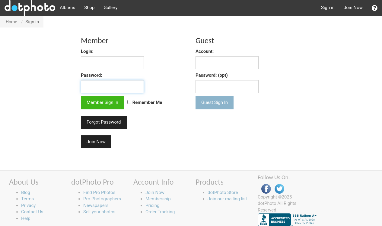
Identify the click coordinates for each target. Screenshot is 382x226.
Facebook (266, 189)
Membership (158, 199)
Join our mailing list (227, 199)
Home (11, 21)
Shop (89, 7)
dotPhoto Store (223, 192)
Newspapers (95, 205)
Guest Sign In (214, 102)
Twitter (279, 189)
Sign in (328, 7)
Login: (87, 51)
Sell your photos (99, 212)
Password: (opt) (212, 75)
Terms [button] (27, 199)
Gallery (110, 7)
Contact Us (32, 212)
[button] (374, 8)
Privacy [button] (28, 205)
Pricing (152, 205)
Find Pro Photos (99, 192)
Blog (25, 192)
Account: (205, 51)
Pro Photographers (102, 199)
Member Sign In (102, 102)
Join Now (353, 7)
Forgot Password (104, 122)
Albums (67, 7)
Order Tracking (160, 212)
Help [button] (25, 218)
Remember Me (144, 102)
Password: (91, 75)
